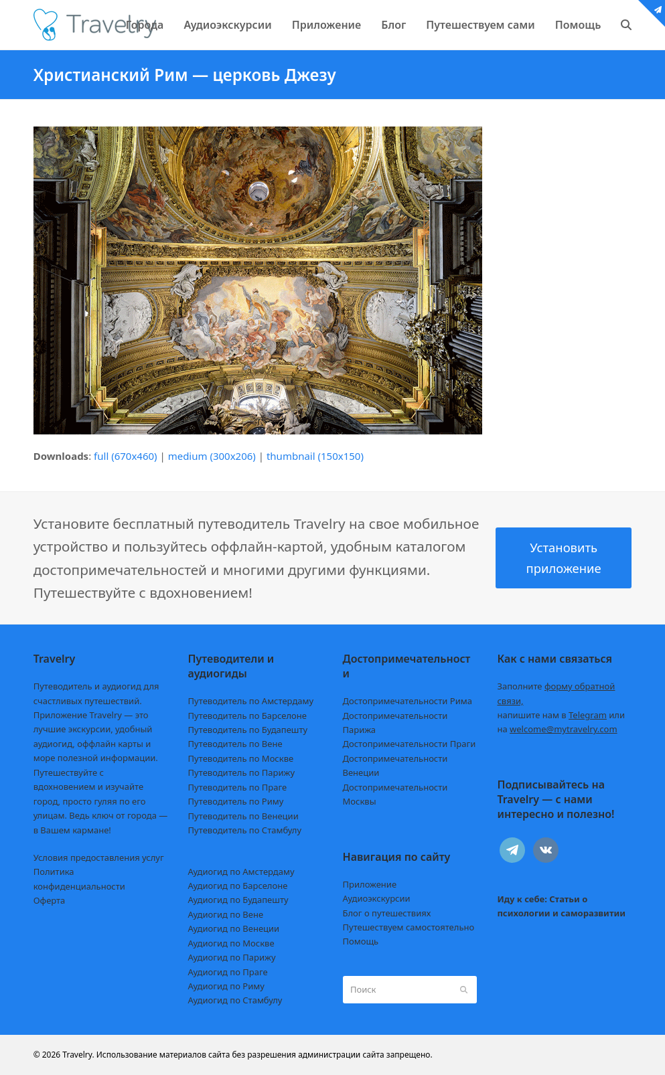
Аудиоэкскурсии (377, 898)
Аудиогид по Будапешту (238, 900)
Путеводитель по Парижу (241, 772)
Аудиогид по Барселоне (238, 886)
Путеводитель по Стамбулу (244, 830)
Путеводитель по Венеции (243, 816)
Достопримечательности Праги (409, 744)
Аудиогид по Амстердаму (241, 871)
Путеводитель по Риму (236, 801)
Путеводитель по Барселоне (247, 716)
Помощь (361, 941)
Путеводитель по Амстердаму (251, 701)
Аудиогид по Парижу (232, 957)
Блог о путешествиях (387, 913)
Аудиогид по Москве (231, 943)
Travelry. (78, 1054)
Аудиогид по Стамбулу (235, 1000)
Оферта (49, 900)
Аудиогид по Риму (226, 986)
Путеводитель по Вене (235, 744)
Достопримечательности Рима (407, 701)
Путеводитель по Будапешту (248, 730)
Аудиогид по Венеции (234, 928)
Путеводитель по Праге (237, 787)
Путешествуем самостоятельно (409, 927)
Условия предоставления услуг (98, 857)
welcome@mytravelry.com (563, 729)
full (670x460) (125, 456)
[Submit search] (463, 990)
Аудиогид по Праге (228, 972)
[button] (626, 25)
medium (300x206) (212, 456)
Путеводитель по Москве (241, 758)
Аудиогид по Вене (225, 914)
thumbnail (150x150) (315, 456)
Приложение (370, 884)
